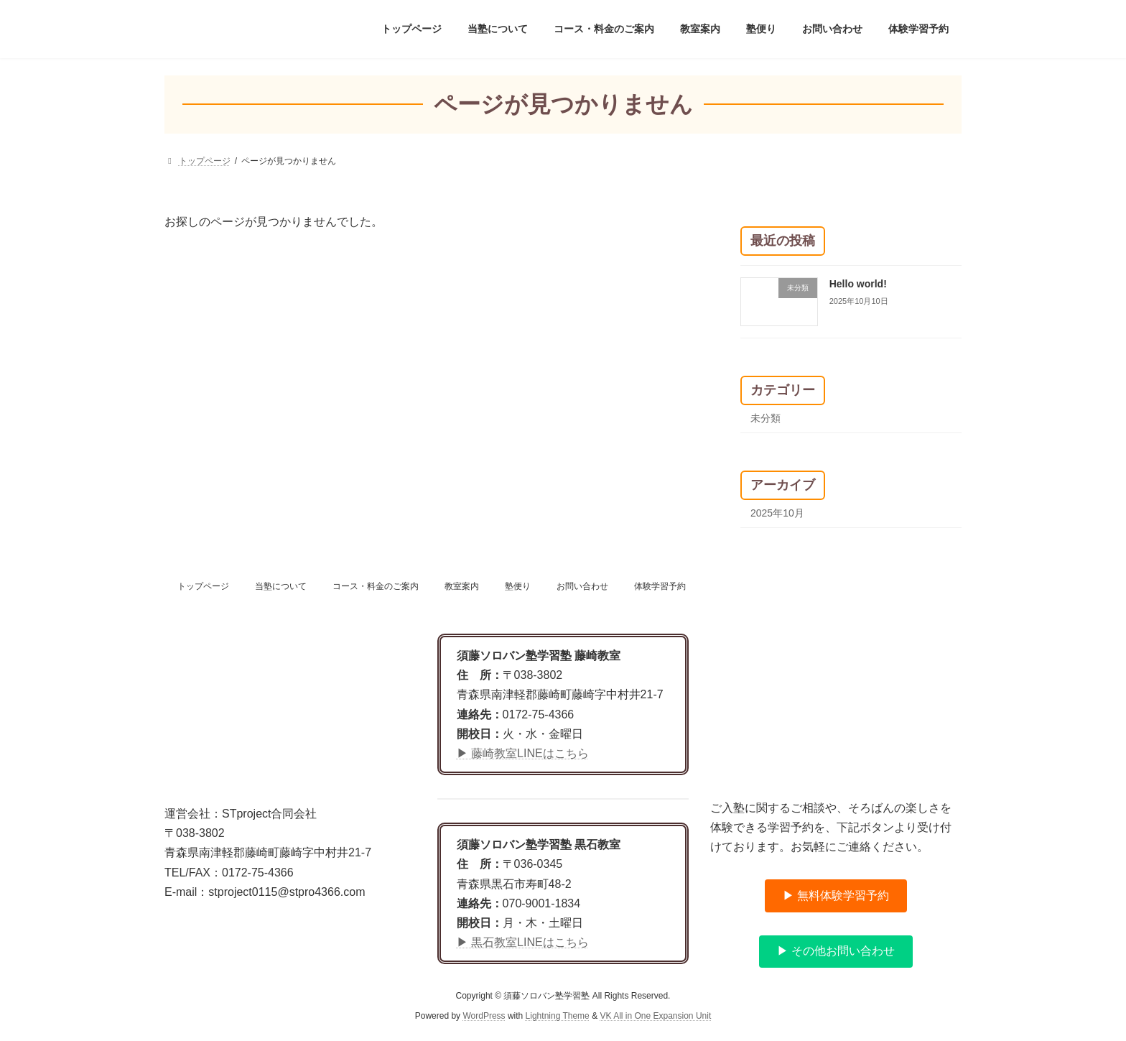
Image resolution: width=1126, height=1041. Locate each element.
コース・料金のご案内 (375, 586)
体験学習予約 (660, 586)
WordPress (483, 1017)
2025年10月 (777, 513)
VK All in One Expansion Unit (655, 1017)
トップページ (203, 586)
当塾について (281, 586)
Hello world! (858, 284)
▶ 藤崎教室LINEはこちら (523, 753)
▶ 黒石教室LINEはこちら (523, 942)
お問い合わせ (582, 586)
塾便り (518, 586)
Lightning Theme (558, 1017)
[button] (836, 896)
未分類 (765, 418)
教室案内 (462, 586)
